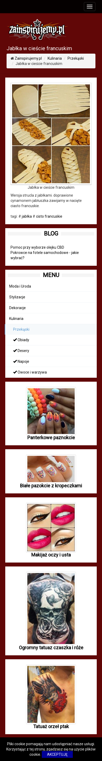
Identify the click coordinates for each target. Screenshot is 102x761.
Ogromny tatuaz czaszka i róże (51, 647)
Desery (21, 351)
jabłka (27, 216)
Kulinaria (55, 58)
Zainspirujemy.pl (28, 58)
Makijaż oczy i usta (51, 555)
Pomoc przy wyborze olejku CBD (37, 247)
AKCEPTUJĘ (57, 754)
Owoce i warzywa (30, 372)
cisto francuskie (49, 216)
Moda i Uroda (20, 286)
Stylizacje (17, 297)
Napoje (21, 361)
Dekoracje (17, 308)
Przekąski (76, 58)
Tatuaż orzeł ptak (51, 726)
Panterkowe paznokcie (51, 437)
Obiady (21, 340)
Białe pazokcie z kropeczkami (51, 485)
